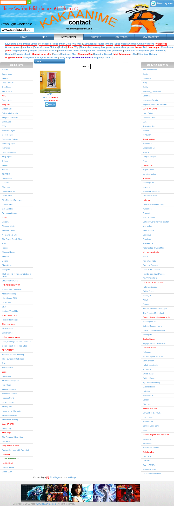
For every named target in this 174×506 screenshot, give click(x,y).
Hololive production (151, 365)
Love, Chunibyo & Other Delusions (16, 342)
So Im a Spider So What (153, 356)
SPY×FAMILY (8, 350)
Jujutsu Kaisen (149, 339)
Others (8, 47)
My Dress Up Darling (151, 382)
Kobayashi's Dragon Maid (153, 248)
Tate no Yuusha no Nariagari (155, 309)
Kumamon (147, 209)
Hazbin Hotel (7, 463)
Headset (9, 54)
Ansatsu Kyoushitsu (151, 191)
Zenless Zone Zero (151, 426)
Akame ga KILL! (149, 183)
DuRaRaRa (7, 196)
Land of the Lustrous (151, 270)
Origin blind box (13, 57)
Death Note (7, 100)
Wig (76, 47)
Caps (36, 47)
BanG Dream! (149, 361)
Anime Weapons (145, 43)
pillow (70, 47)
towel (76, 50)
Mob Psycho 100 (150, 322)
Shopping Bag (85, 54)
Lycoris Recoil (149, 387)
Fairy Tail (6, 104)
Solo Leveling (148, 452)
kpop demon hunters (10, 446)
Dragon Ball (7, 109)
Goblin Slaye (148, 291)
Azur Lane (147, 443)
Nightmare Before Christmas (155, 104)
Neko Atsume (148, 230)
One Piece (6, 87)
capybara (147, 439)
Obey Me (147, 404)
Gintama (5, 183)
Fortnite (5, 248)
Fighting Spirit (8, 398)
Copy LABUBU (149, 465)
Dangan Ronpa (149, 157)
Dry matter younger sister (153, 204)
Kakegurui (147, 352)
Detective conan (9, 152)
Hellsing (146, 391)
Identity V (147, 296)
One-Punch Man (150, 196)
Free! (145, 161)
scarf (83, 50)
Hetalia (5, 170)
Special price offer (42, 54)
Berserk (108, 54)
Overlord (146, 304)
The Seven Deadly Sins (12, 239)
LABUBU (146, 461)
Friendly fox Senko (10, 320)
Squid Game (7, 333)
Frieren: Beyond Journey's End (156, 435)
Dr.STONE (6, 302)
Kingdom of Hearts (10, 117)
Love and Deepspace (152, 474)
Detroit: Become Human (153, 326)
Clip (134, 54)
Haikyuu (146, 200)
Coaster (107, 57)
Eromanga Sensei (9, 213)
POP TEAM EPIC (150, 278)
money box (99, 47)
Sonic (145, 74)
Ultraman (147, 96)
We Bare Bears (8, 230)
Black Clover (7, 265)
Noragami (6, 270)
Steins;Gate (7, 407)
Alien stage (6, 433)
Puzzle (56, 54)
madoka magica (8, 191)
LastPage (71, 477)
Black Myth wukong (10, 420)
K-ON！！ (147, 369)
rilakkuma (147, 78)
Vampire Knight (8, 130)
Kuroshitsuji (7, 91)
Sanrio (5, 372)
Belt (145, 47)
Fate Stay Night (8, 144)
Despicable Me (149, 148)
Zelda (145, 87)
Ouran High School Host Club (14, 346)
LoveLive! (147, 187)
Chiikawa (6, 454)
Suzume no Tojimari (10, 381)
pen (152, 50)
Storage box (142, 50)
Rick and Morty (8, 226)
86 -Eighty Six (8, 402)
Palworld (146, 430)
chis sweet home (150, 70)
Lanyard (33, 50)
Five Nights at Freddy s (12, 200)
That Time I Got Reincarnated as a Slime (16, 275)
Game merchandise (82, 57)
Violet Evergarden (9, 389)
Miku (4, 96)
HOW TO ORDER (150, 37)
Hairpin (153, 54)
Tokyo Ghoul (148, 178)
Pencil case (167, 47)
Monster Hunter (8, 252)
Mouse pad (154, 47)
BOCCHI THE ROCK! (152, 413)
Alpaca (146, 152)
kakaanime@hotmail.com (79, 28)
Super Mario (7, 74)
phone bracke (65, 50)
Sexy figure (6, 157)
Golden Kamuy (149, 378)
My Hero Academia (151, 252)
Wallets (109, 43)
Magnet (98, 57)
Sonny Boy (6, 428)
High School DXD (9, 298)
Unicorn (5, 222)
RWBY (5, 243)
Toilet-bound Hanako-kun (12, 289)
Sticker (53, 50)
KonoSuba (6, 385)
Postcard (43, 50)
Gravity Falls (7, 204)
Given (4, 363)
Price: (50, 100)
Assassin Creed (149, 117)
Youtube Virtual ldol (10, 311)
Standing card (104, 50)
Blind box (143, 54)
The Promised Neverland (153, 313)
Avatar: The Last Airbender (154, 330)
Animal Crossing (9, 294)
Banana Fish (7, 368)
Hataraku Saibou (150, 287)
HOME (24, 37)
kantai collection (149, 174)
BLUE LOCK (148, 395)
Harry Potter (148, 113)
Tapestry (98, 54)
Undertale (147, 235)
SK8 (4, 307)
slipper (16, 50)
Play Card (52, 57)
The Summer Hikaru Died (12, 437)
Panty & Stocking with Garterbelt (15, 450)
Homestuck (6, 441)
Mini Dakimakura (122, 54)
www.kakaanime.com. (46, 504)
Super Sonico (148, 170)
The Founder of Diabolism (13, 359)
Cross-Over (7, 472)
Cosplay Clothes (49, 47)
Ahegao (5, 256)
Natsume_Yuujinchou (152, 91)
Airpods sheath (23, 54)
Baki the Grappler (9, 394)
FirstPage (55, 477)
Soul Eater (6, 122)
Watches (77, 43)
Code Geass (7, 135)
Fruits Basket (7, 329)
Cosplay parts (128, 43)
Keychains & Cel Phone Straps (21, 43)
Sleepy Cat (147, 144)
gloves (17, 47)
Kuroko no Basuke (150, 100)
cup (89, 50)
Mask (8, 50)
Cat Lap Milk (7, 209)
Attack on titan (149, 139)
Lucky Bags (65, 57)
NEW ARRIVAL (68, 37)
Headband (27, 47)
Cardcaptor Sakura (10, 139)
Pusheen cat (148, 243)
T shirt (62, 47)
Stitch (145, 256)
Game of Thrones (150, 265)
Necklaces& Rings (48, 43)
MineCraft (147, 135)
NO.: (50, 97)
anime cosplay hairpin (11, 337)
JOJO (4, 217)
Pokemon (6, 165)
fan (93, 50)
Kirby (145, 83)
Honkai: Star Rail (150, 409)
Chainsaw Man (68, 54)
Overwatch (147, 213)
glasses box (119, 47)
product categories (157, 64)
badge (138, 47)
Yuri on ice (147, 226)
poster (130, 47)
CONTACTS (121, 37)
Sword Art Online (150, 109)
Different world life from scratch (156, 222)
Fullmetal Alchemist (10, 113)
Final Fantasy (7, 83)
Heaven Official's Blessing (13, 355)
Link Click (147, 456)
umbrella (160, 50)
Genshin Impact (149, 348)
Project (146, 130)
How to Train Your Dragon (154, 274)
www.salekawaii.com (17, 30)
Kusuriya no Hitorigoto (11, 411)
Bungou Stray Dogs (10, 281)
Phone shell (86, 47)
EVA (4, 126)
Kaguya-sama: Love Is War (154, 343)
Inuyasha (6, 148)
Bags (117, 43)
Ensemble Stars (149, 469)
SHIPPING (96, 37)
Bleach (5, 78)
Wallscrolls (161, 43)
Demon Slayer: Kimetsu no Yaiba (157, 317)
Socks (24, 50)
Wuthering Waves (9, 415)
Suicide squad (149, 217)
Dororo (5, 261)
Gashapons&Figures (93, 43)
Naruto (5, 70)
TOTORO (6, 174)
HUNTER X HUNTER (11, 285)
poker (109, 47)
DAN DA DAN (8, 424)
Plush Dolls (65, 43)
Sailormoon (7, 178)
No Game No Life (9, 235)
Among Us (147, 335)
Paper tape (129, 50)
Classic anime (8, 467)
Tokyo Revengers (9, 315)
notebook (118, 50)
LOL (144, 122)
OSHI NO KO (148, 417)
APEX (86, 66)
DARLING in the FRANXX (154, 283)
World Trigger (148, 374)
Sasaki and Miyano (151, 448)
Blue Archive (148, 422)
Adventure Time (149, 126)
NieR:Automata (149, 261)
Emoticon (147, 239)
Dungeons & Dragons (34, 57)
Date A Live (147, 165)
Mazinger (6, 187)
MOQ (44, 37)
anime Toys (16, 64)
